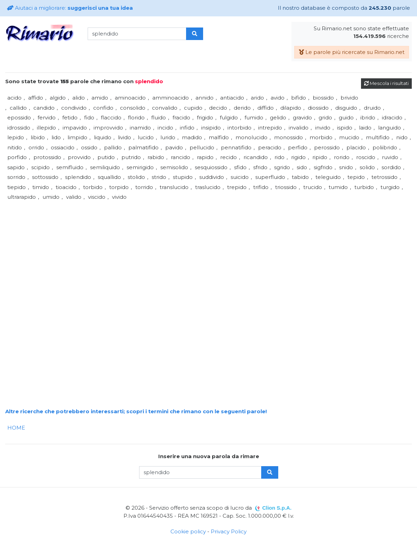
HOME (16, 427)
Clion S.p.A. (276, 508)
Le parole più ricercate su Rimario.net (351, 52)
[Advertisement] (208, 251)
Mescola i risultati (386, 83)
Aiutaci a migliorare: (70, 8)
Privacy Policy (229, 531)
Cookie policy (188, 531)
